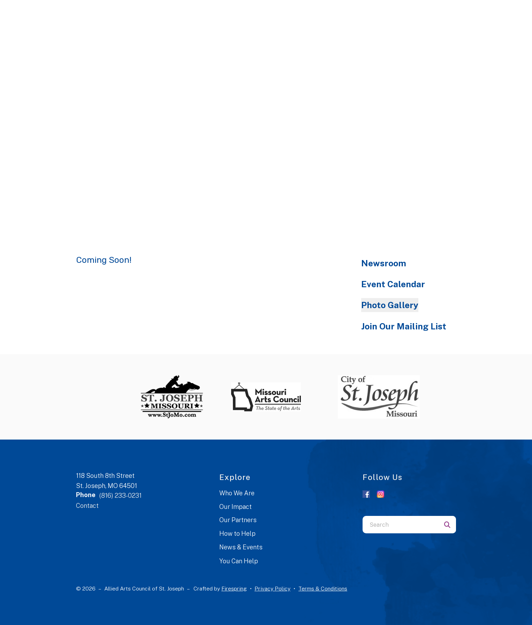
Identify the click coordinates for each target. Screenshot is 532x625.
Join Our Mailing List (403, 326)
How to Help (237, 533)
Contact (87, 505)
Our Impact (235, 506)
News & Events (241, 547)
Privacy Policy (272, 588)
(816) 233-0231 (120, 495)
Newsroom (383, 263)
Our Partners (238, 520)
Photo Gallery (389, 305)
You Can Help (238, 561)
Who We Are (236, 493)
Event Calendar (393, 284)
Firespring (234, 588)
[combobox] (401, 524)
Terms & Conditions (322, 588)
